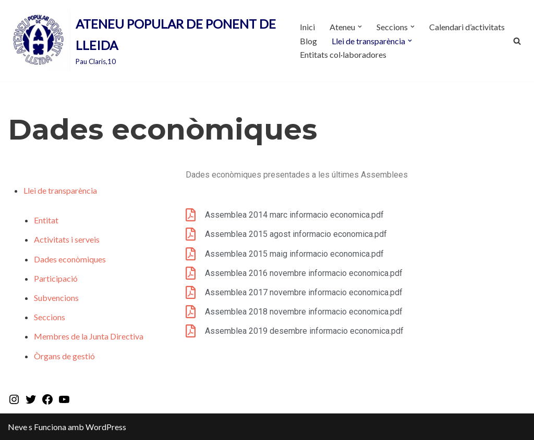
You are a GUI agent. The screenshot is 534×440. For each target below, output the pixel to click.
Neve (17, 427)
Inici (307, 27)
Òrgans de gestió (64, 356)
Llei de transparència (60, 190)
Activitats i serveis (67, 239)
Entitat (46, 220)
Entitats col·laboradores (343, 54)
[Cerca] (517, 41)
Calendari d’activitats (467, 27)
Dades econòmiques (70, 259)
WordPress (106, 427)
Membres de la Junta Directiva (88, 336)
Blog (308, 41)
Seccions (49, 317)
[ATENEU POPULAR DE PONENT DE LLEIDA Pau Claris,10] (145, 40)
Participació (56, 278)
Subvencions (56, 298)
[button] (360, 26)
